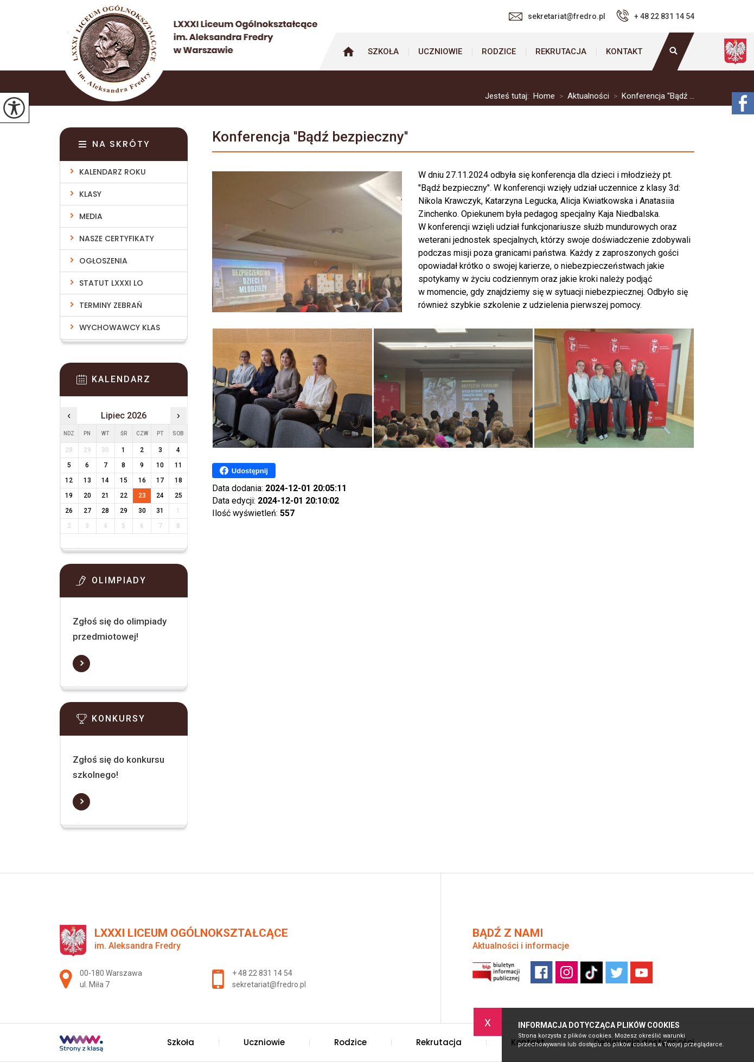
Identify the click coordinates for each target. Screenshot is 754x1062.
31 (160, 510)
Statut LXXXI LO (111, 283)
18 (178, 480)
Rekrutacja (560, 51)
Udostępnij (244, 470)
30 (142, 510)
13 (87, 480)
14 (105, 480)
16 (142, 480)
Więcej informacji (81, 663)
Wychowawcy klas (119, 327)
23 (142, 495)
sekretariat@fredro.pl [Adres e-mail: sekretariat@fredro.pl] (269, 984)
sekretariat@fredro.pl (557, 16)
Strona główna (348, 51)
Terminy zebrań (110, 305)
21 (105, 495)
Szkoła (383, 51)
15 (123, 480)
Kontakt (624, 51)
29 (123, 510)
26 (69, 510)
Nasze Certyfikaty (116, 238)
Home (544, 96)
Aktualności (582, 96)
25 (178, 495)
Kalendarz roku (112, 171)
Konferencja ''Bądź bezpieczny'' (310, 136)
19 (69, 495)
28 (105, 510)
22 (123, 495)
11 (178, 465)
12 (69, 480)
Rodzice (499, 51)
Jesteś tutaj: (509, 96)
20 (87, 495)
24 (160, 495)
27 (87, 510)
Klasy (90, 194)
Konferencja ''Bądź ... (651, 96)
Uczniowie (440, 51)
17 (160, 480)
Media (91, 216)
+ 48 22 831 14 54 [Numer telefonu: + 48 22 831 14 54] (262, 973)
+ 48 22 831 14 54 (655, 16)
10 (160, 465)
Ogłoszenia (103, 260)
